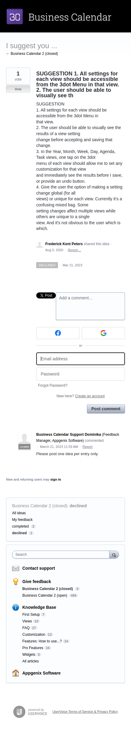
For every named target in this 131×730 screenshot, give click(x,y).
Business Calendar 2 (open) (45, 595)
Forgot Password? (52, 385)
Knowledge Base (39, 607)
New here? (80, 396)
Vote (17, 89)
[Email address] (80, 358)
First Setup (31, 614)
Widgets (28, 654)
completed (20, 526)
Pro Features (32, 648)
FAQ (26, 628)
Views (27, 621)
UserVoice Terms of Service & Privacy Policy (85, 711)
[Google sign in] (103, 333)
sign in (55, 479)
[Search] (114, 554)
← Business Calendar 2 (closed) (32, 54)
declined (78, 505)
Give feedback (36, 581)
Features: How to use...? (42, 641)
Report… (74, 250)
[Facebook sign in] (57, 333)
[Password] (80, 374)
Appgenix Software (41, 673)
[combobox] (62, 554)
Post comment (105, 408)
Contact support (38, 568)
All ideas (19, 513)
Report (88, 446)
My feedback (22, 520)
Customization (33, 634)
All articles (30, 661)
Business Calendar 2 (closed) (39, 505)
